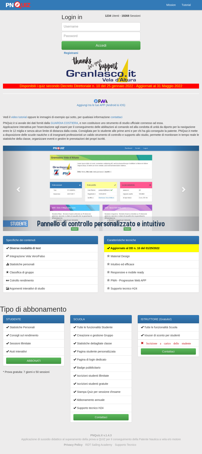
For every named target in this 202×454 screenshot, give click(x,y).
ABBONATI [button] (34, 360)
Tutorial (186, 4)
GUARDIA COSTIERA (64, 123)
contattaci (117, 117)
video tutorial (19, 117)
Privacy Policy (73, 444)
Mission (171, 4)
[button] (17, 188)
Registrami (71, 53)
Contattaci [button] (101, 417)
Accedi (101, 45)
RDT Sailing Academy (98, 444)
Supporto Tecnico (125, 444)
